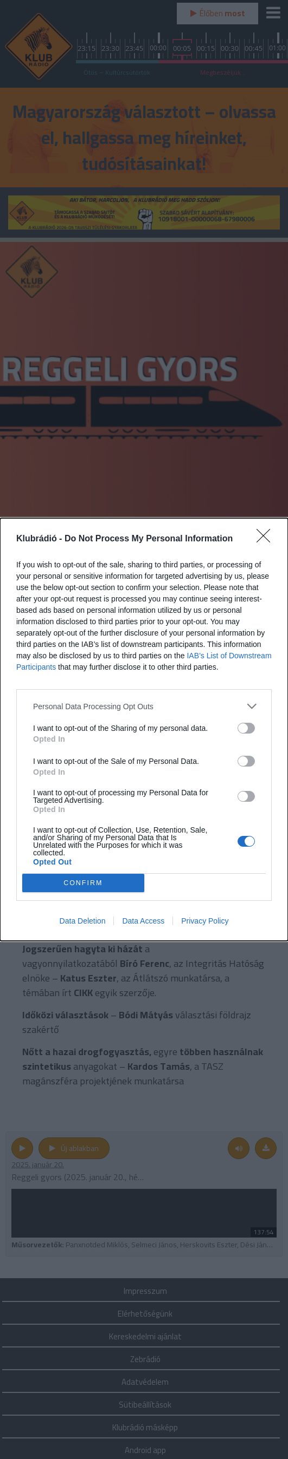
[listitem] (144, 706)
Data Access (143, 921)
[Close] (267, 539)
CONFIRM (83, 883)
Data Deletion (83, 921)
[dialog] (144, 729)
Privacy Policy (204, 921)
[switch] (246, 728)
